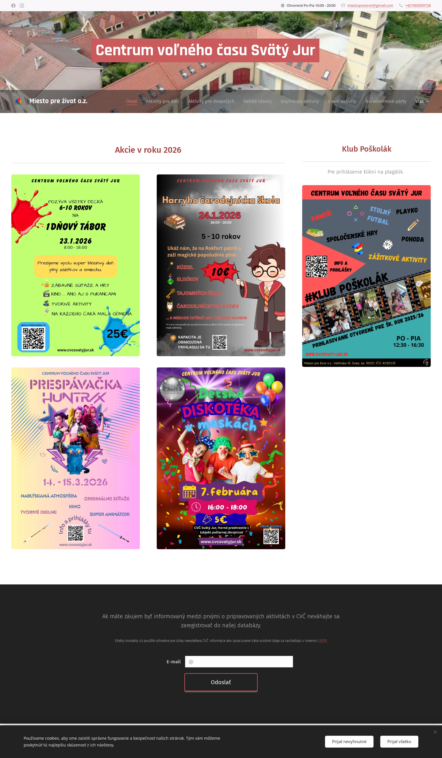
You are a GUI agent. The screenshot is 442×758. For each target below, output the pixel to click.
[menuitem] (133, 101)
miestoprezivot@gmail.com (370, 5)
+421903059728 (418, 5)
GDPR (323, 641)
